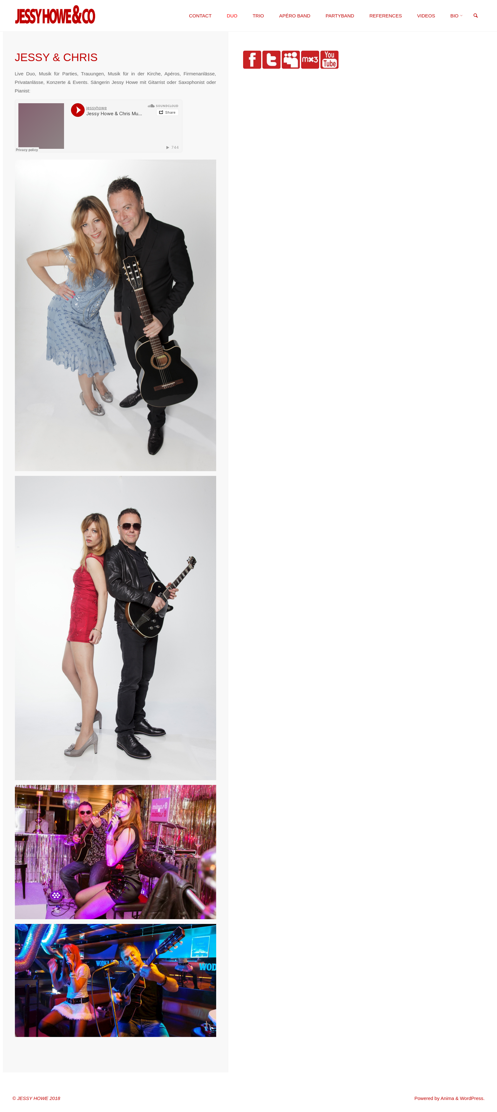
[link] (475, 16)
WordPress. (472, 1098)
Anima (447, 1098)
